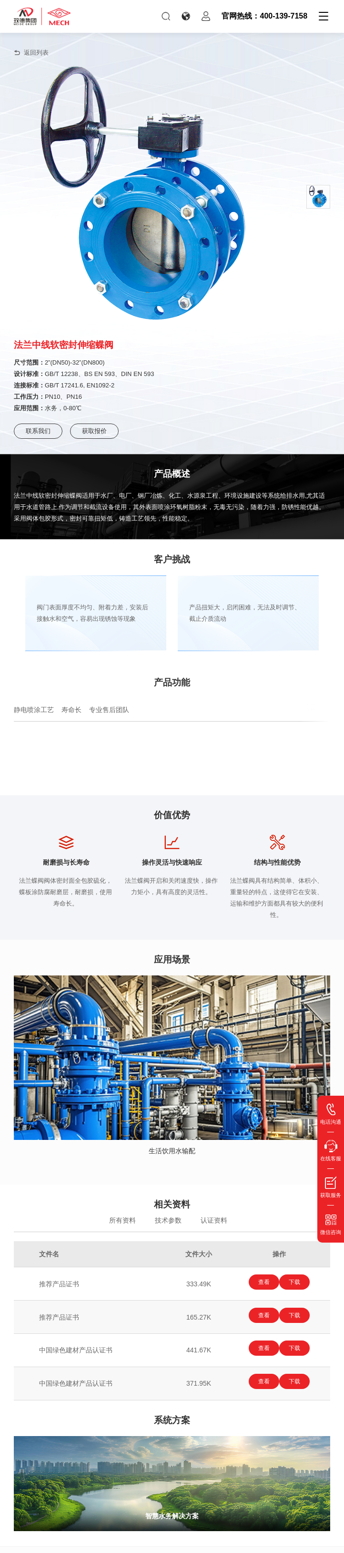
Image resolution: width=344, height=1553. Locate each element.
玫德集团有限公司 (155, 1541)
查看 (261, 1282)
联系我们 (38, 430)
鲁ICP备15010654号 (236, 1541)
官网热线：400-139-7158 (264, 16)
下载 (297, 1282)
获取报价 (94, 430)
